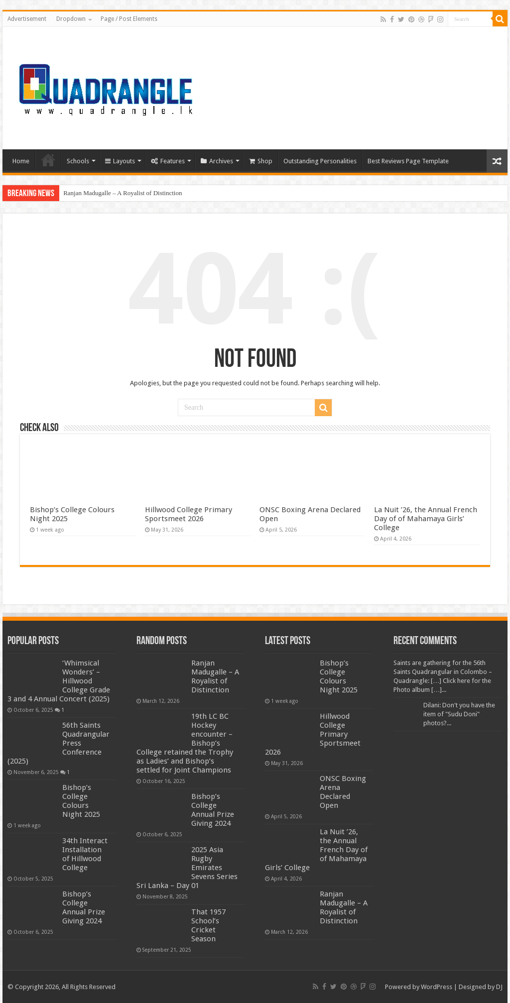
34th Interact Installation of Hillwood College (85, 854)
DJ (499, 987)
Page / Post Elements (129, 18)
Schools (78, 161)
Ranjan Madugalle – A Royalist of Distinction (122, 193)
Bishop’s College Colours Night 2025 (81, 801)
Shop (260, 161)
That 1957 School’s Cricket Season (208, 925)
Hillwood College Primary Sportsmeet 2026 (188, 514)
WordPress (436, 987)
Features (168, 161)
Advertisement (26, 18)
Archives (217, 161)
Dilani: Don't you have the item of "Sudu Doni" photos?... (459, 714)
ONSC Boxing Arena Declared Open (343, 792)
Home (20, 161)
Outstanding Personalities (320, 161)
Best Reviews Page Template (408, 161)
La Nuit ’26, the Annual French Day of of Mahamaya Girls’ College (425, 518)
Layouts (120, 161)
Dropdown (71, 18)
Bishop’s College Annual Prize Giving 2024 (83, 907)
